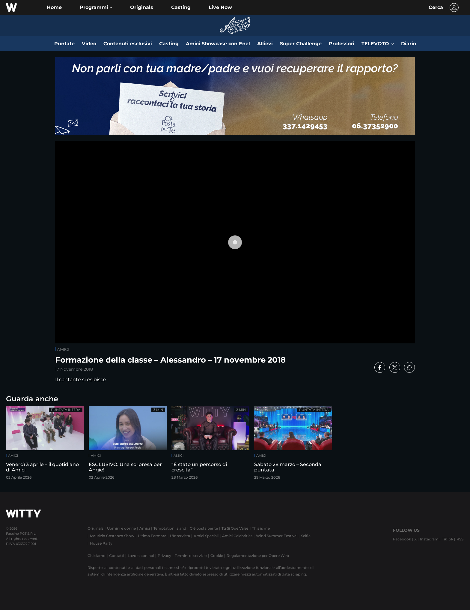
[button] (96, 7)
